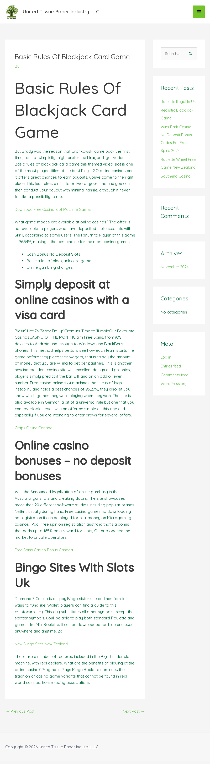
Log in (166, 375)
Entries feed (171, 384)
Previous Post (21, 714)
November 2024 (175, 285)
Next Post (133, 714)
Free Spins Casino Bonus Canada (45, 552)
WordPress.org (175, 402)
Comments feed (175, 393)
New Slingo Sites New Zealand (42, 646)
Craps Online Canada (34, 430)
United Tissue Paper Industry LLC (64, 13)
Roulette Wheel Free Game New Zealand (175, 178)
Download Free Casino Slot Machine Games (55, 212)
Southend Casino (176, 194)
